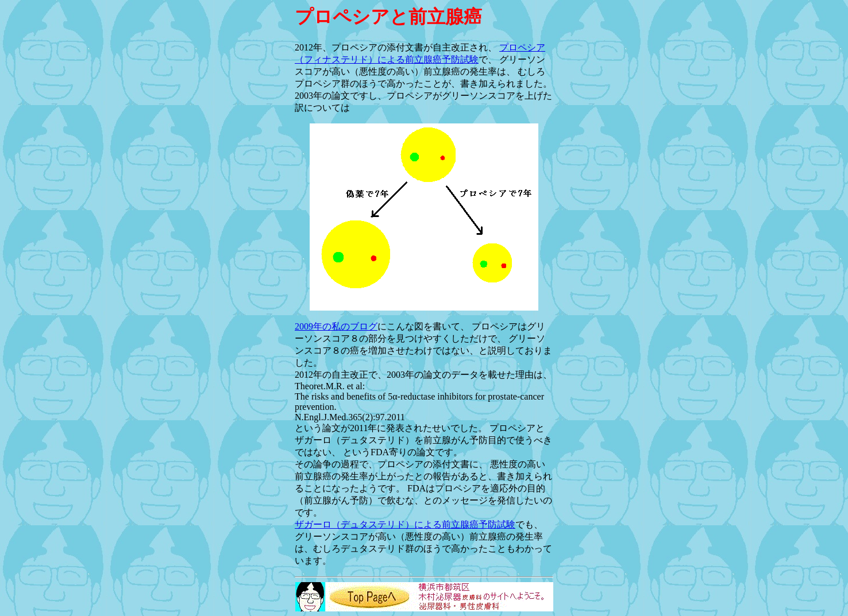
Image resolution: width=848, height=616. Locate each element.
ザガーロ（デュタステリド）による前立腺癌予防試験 (405, 524)
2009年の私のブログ (336, 326)
